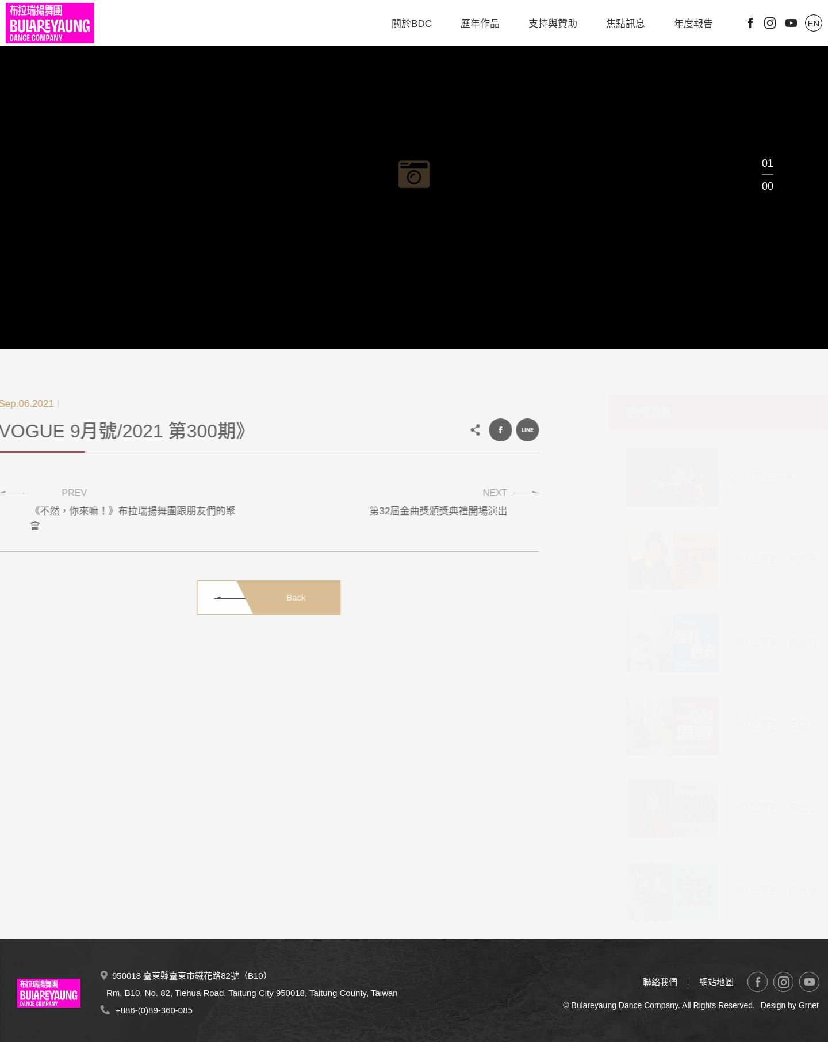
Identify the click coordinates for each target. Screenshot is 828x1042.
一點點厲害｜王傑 (757, 725)
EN (814, 23)
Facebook (750, 23)
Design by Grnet (790, 1005)
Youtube (791, 23)
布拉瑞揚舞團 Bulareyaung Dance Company (50, 23)
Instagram (770, 23)
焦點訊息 (625, 23)
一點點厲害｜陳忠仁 (762, 808)
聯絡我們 (660, 982)
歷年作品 (480, 23)
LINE (518, 429)
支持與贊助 (552, 23)
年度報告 (693, 23)
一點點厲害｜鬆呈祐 (762, 891)
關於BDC (412, 23)
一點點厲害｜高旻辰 (762, 560)
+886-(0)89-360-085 (154, 1010)
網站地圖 (716, 982)
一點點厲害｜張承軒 (762, 642)
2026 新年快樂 (749, 477)
